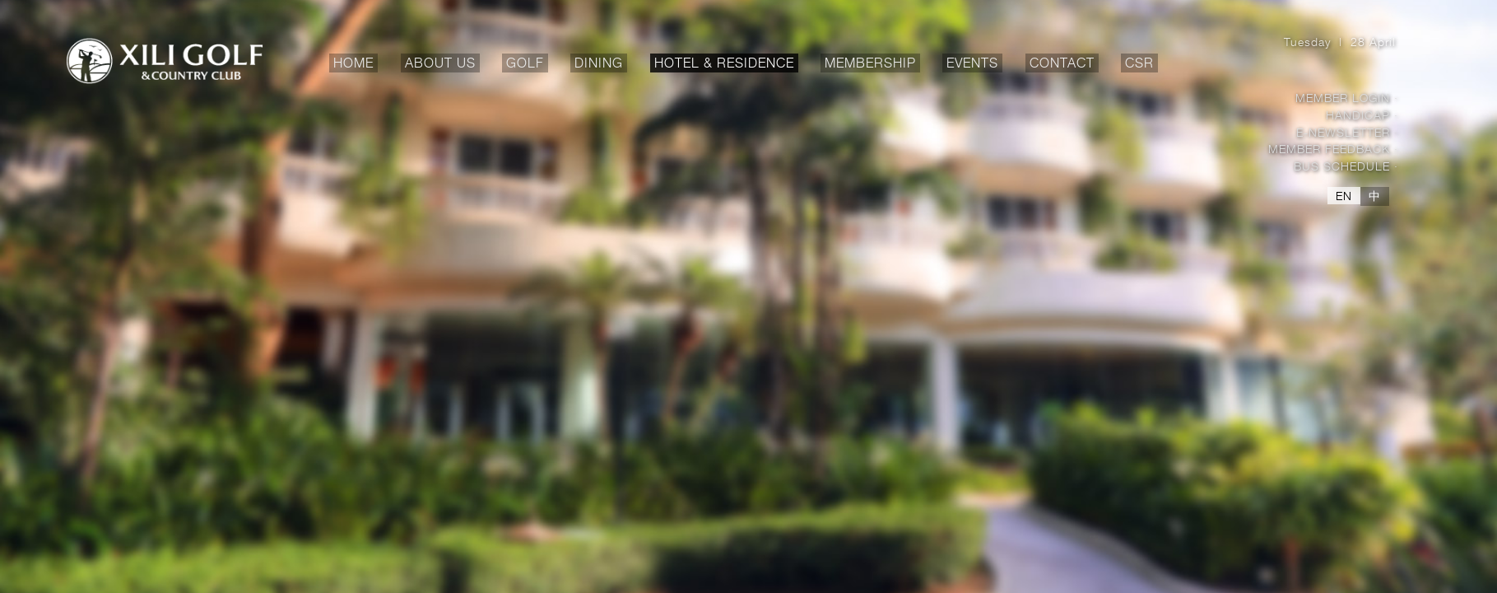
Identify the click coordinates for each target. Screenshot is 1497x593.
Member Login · (1346, 98)
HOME (353, 63)
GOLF (527, 63)
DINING (600, 63)
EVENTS (972, 63)
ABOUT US (442, 63)
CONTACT (1062, 63)
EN (1344, 196)
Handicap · (1362, 115)
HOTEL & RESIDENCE (726, 63)
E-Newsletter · (1347, 132)
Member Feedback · (1333, 149)
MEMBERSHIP (872, 63)
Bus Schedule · (1346, 166)
